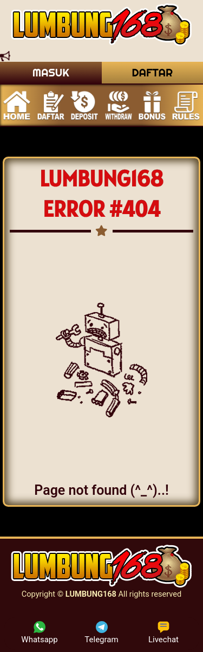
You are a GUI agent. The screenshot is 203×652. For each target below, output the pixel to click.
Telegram (101, 632)
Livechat (163, 632)
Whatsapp (39, 632)
